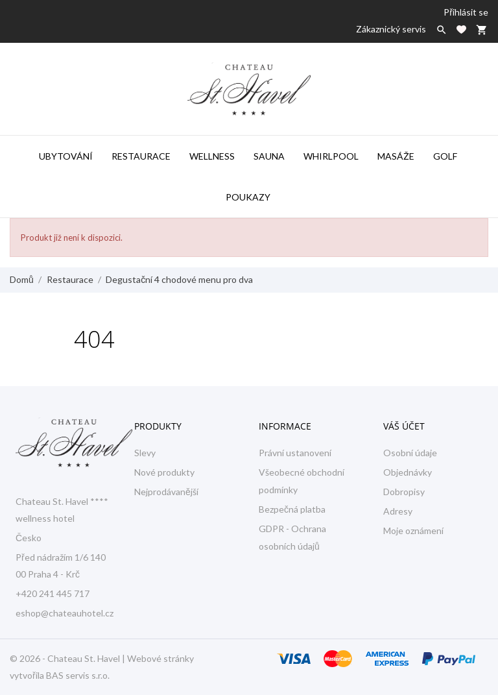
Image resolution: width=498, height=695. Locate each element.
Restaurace (141, 156)
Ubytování (66, 156)
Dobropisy (404, 491)
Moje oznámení (413, 530)
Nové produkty (164, 472)
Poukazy (248, 196)
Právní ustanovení (295, 452)
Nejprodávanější (166, 491)
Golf (445, 156)
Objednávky (407, 472)
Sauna (269, 156)
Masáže (395, 156)
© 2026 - (28, 658)
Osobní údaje (410, 452)
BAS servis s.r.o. (78, 675)
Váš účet (404, 426)
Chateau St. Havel (83, 658)
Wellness (212, 156)
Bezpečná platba (292, 509)
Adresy (397, 511)
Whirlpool (331, 156)
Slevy (145, 452)
